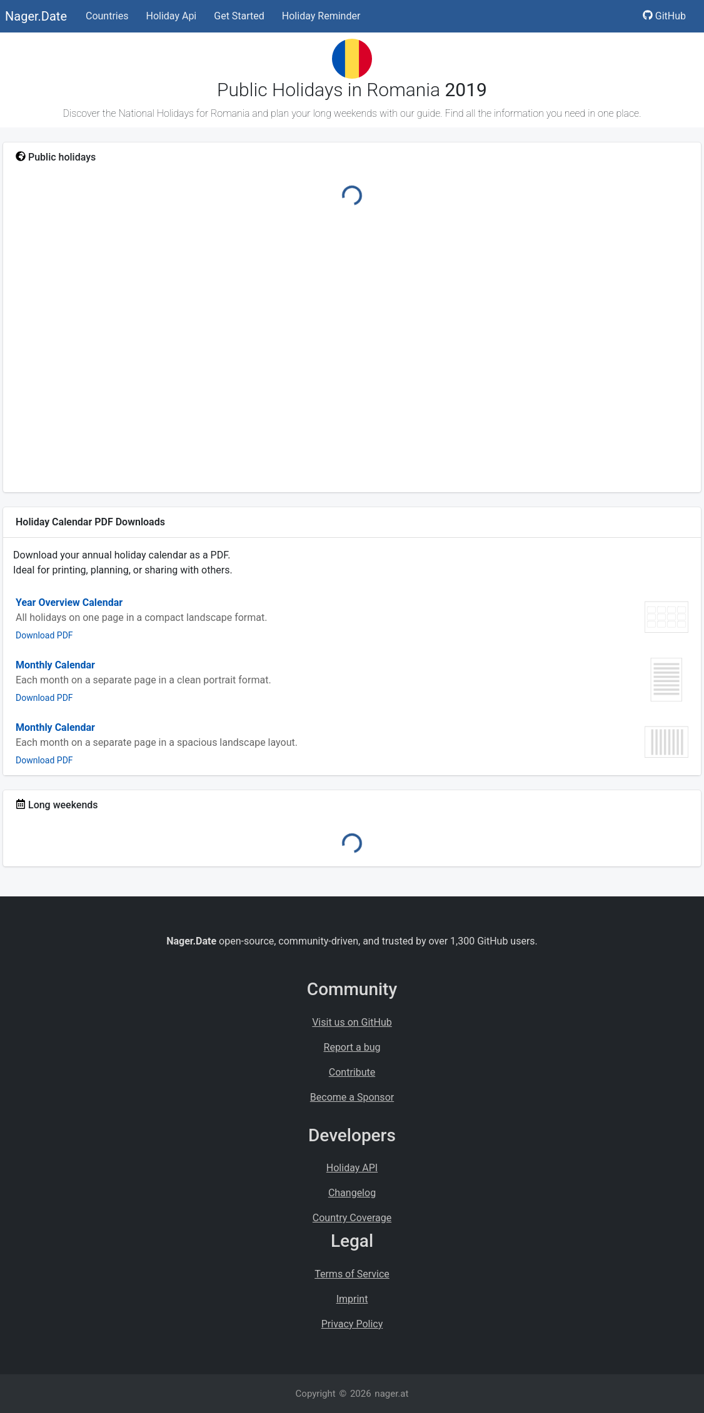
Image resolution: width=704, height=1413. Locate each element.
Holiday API (352, 1168)
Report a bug (352, 1047)
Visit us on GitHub (352, 1022)
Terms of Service (352, 1274)
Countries (107, 16)
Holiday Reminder (321, 16)
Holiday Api (171, 16)
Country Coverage (352, 1218)
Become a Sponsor (352, 1097)
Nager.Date (36, 16)
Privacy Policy (352, 1324)
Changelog (352, 1193)
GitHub (664, 16)
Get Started (239, 16)
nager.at (391, 1393)
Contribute (352, 1072)
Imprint (352, 1299)
